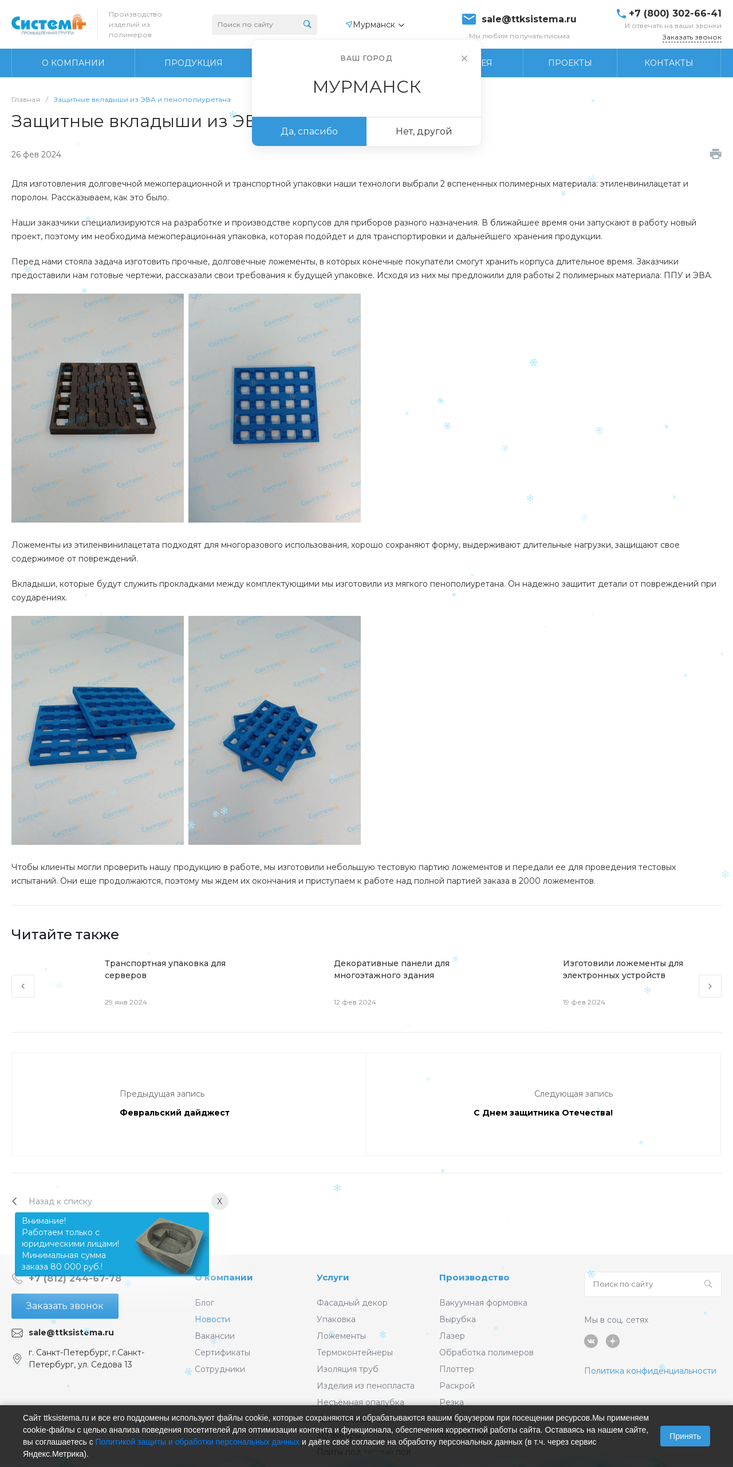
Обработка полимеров (486, 1352)
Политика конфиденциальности (650, 1371)
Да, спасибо (309, 131)
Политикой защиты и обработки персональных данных (198, 1441)
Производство (474, 1277)
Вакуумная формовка (483, 1303)
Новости (212, 1319)
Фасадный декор (352, 1303)
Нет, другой (424, 131)
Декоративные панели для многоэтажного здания (392, 969)
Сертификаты (222, 1352)
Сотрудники (220, 1369)
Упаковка (336, 1319)
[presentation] (22, 986)
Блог (204, 1303)
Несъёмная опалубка (360, 1402)
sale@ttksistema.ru (529, 19)
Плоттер (456, 1369)
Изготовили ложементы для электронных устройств (623, 969)
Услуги (333, 1277)
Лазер (452, 1336)
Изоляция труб (348, 1369)
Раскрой (457, 1386)
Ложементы (341, 1336)
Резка (451, 1402)
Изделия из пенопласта (366, 1386)
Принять (685, 1436)
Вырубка (457, 1319)
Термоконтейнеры (355, 1352)
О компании (224, 1277)
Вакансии (215, 1336)
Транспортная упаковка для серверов (165, 969)
